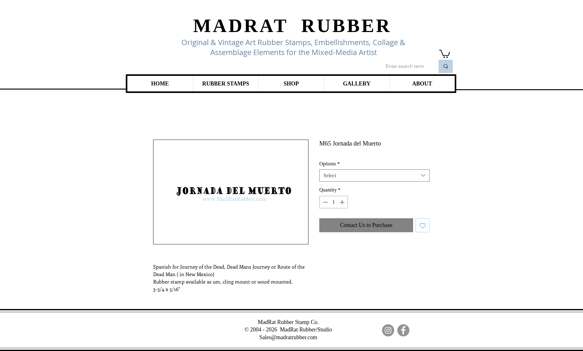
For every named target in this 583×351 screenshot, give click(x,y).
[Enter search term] (406, 66)
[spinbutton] (333, 202)
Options (329, 164)
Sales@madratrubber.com (288, 337)
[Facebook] (403, 330)
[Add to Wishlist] (423, 225)
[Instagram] (388, 330)
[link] (444, 53)
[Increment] (342, 202)
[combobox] (374, 175)
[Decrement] (324, 202)
